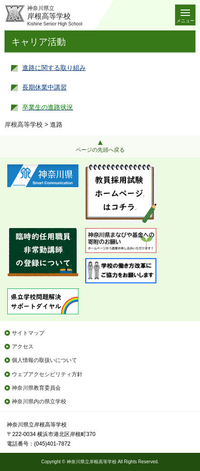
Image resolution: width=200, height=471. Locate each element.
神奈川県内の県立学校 (39, 401)
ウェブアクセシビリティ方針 (47, 374)
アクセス (23, 346)
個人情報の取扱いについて (44, 360)
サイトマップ (28, 333)
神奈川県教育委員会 (36, 388)
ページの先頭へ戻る (100, 150)
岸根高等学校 (24, 124)
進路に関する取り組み (54, 67)
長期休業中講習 (44, 87)
